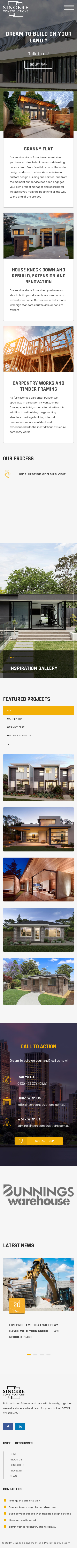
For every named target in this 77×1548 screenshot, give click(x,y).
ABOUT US (16, 1459)
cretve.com (62, 1542)
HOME (13, 1454)
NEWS (13, 1476)
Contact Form (34, 1141)
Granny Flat (16, 727)
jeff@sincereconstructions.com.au (41, 1105)
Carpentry (15, 719)
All (9, 710)
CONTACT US (17, 1465)
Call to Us (25, 1077)
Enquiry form (38, 65)
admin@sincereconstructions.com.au (32, 1526)
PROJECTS (16, 1470)
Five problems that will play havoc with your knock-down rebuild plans (34, 1331)
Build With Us (29, 1098)
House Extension (19, 735)
